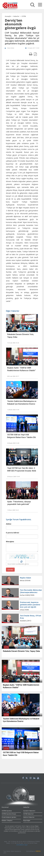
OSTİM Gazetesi (7, 811)
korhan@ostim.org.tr (22, 845)
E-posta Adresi (12, 532)
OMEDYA (37, 851)
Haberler (16, 16)
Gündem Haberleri (29, 811)
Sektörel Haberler (28, 817)
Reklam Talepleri (7, 820)
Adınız (8, 524)
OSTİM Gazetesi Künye (9, 814)
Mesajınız (10, 541)
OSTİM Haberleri (28, 814)
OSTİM (24, 16)
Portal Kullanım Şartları (9, 817)
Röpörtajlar (26, 820)
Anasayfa (8, 16)
